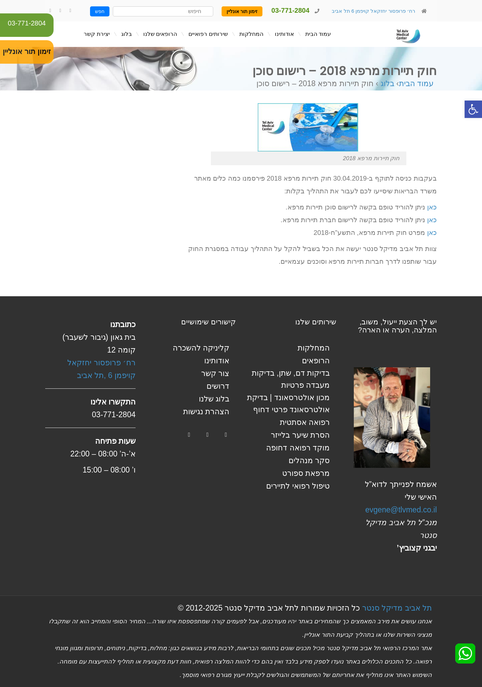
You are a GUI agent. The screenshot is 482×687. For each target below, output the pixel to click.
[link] (473, 109)
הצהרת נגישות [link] (206, 411)
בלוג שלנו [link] (214, 398)
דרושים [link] (218, 386)
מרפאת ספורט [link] (306, 473)
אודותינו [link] (216, 360)
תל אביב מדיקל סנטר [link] (397, 608)
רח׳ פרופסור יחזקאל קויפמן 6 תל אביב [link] (372, 11)
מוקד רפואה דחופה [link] (298, 447)
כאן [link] (432, 207)
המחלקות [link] (314, 348)
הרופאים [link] (316, 360)
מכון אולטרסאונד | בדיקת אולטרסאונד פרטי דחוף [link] (288, 403)
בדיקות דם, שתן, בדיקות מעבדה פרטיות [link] (291, 379)
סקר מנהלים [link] (309, 460)
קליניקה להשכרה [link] (201, 348)
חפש (99, 11)
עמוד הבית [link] (416, 83)
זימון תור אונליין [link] (242, 11)
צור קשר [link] (215, 373)
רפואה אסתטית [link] (305, 422)
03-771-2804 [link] (27, 23)
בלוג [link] (387, 83)
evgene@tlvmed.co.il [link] (401, 509)
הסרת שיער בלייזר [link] (300, 435)
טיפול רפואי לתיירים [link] (298, 486)
